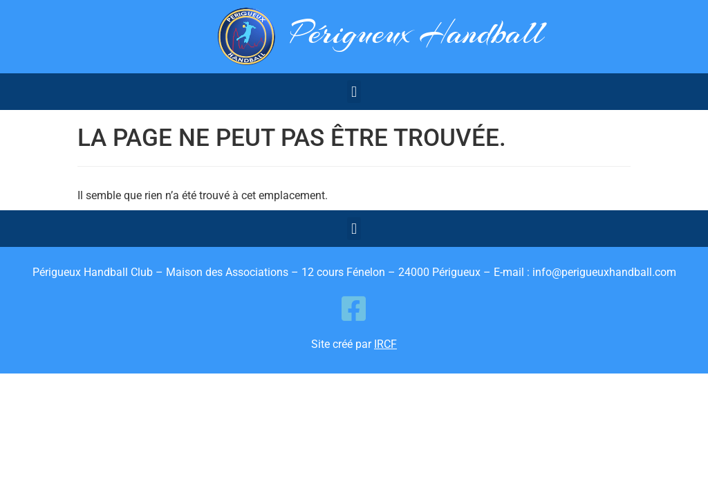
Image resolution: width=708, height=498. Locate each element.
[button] (353, 91)
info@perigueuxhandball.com (604, 272)
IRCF (385, 344)
